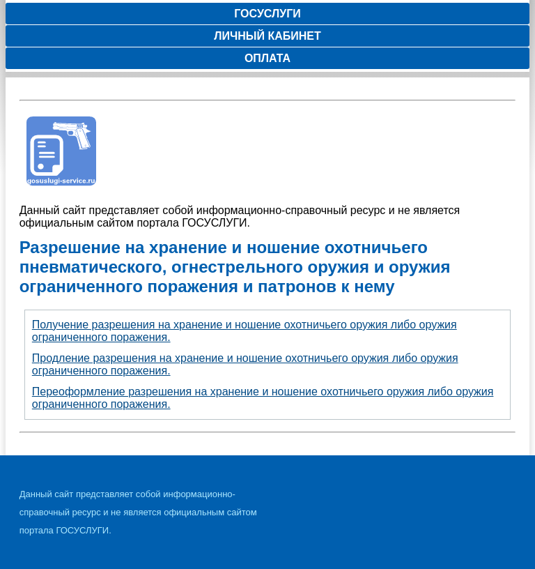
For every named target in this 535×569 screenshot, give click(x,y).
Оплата (267, 58)
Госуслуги (267, 14)
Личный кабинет (267, 36)
